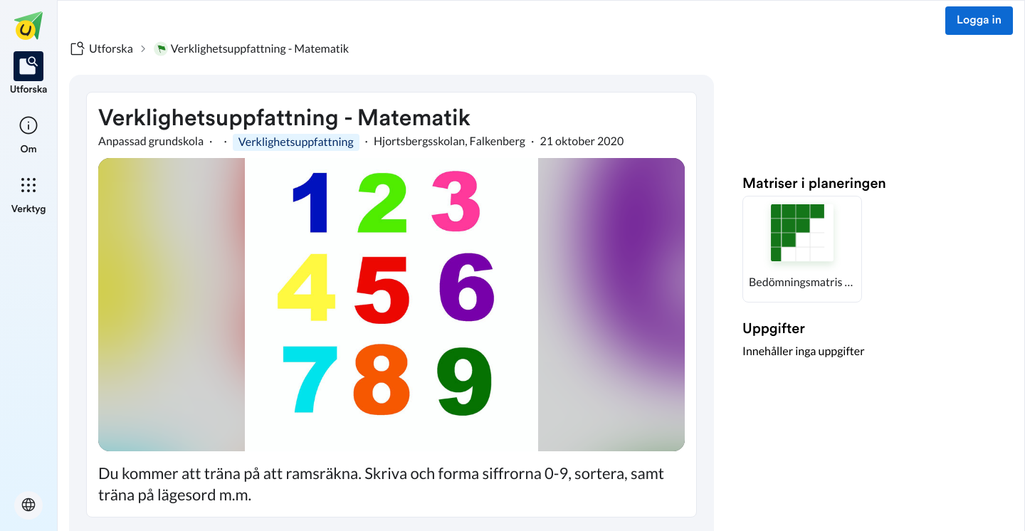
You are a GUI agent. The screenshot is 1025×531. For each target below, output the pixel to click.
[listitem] (29, 74)
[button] (802, 249)
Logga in (979, 20)
